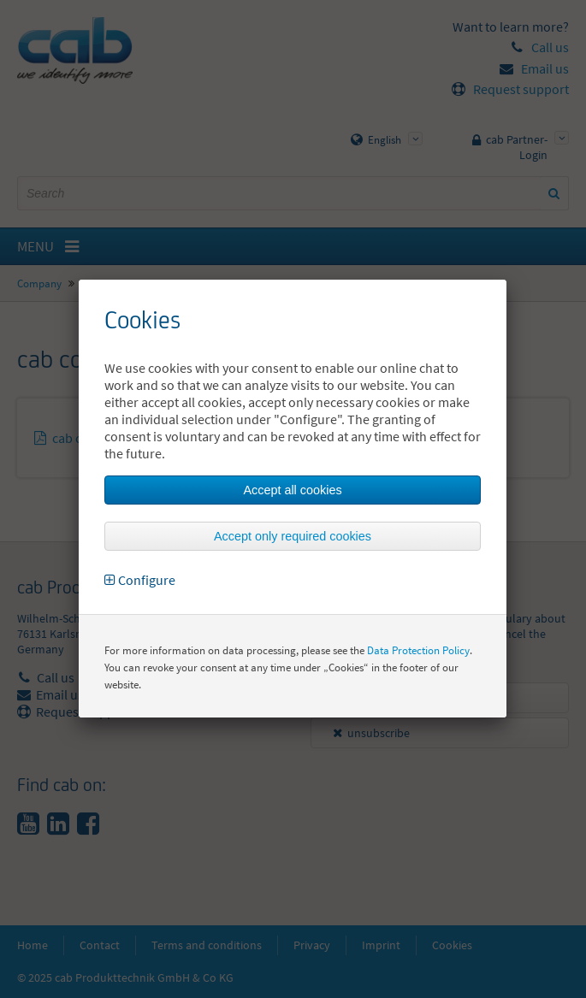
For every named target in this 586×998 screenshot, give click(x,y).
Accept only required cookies (292, 536)
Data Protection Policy (418, 650)
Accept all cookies (292, 490)
